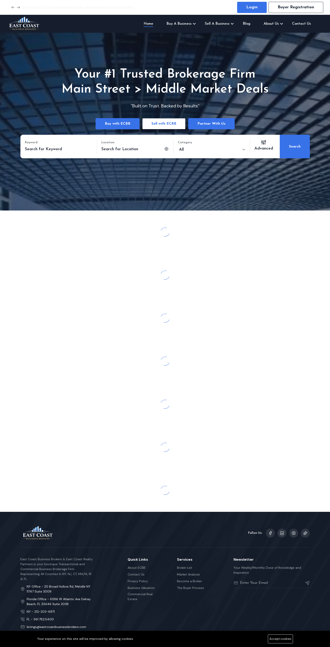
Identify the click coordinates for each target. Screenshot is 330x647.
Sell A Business (217, 24)
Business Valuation (141, 586)
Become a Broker (189, 580)
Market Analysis (188, 573)
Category (185, 142)
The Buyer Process (190, 586)
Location (107, 142)
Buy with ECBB (117, 124)
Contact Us (301, 24)
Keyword (31, 142)
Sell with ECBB (163, 124)
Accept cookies (280, 639)
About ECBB (136, 566)
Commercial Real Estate (140, 595)
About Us (271, 24)
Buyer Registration (296, 7)
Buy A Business (179, 24)
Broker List (184, 566)
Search (295, 146)
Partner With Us (211, 124)
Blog (246, 24)
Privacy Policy (138, 580)
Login (252, 7)
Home (148, 24)
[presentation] (268, 599)
